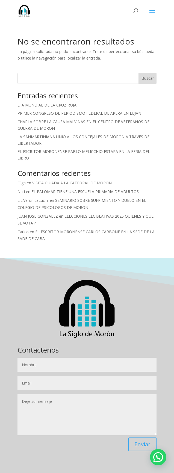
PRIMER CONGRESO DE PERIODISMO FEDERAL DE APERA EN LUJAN (79, 113)
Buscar (147, 78)
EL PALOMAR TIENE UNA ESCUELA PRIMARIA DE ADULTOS (85, 191)
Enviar (142, 444)
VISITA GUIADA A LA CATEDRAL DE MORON (72, 182)
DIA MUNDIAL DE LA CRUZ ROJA (46, 105)
